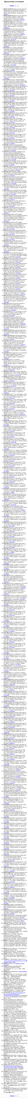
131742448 (12, 700)
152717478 (12, 610)
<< (17, 5)
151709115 (6, 652)
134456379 (6, 843)
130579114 (12, 408)
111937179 (18, 283)
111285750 (13, 504)
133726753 (12, 380)
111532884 (22, 85)
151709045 (6, 620)
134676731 (22, 414)
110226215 (6, 189)
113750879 (6, 832)
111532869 (12, 70)
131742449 (6, 695)
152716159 (6, 221)
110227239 (6, 328)
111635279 (12, 455)
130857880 (12, 111)
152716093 (12, 206)
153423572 (12, 138)
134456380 (6, 848)
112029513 (12, 476)
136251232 (6, 865)
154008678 (18, 770)
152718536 (12, 642)
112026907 (6, 796)
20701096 (6, 903)
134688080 (12, 897)
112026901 (6, 803)
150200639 (6, 732)
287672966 (6, 424)
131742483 (12, 526)
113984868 (12, 711)
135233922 (6, 558)
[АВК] (5, 963)
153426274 (12, 754)
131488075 (6, 706)
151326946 (12, 143)
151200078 (12, 90)
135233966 (12, 536)
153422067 (6, 671)
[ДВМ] (5, 974)
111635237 (18, 170)
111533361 (18, 288)
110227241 (12, 339)
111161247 (11, 460)
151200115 (12, 95)
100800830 (6, 499)
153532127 (12, 234)
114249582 (6, 563)
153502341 (12, 436)
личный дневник (22, 971)
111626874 (6, 358)
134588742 (12, 743)
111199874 (22, 510)
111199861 (11, 492)
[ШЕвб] (6, 984)
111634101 (6, 364)
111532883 (6, 78)
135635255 (6, 892)
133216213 (12, 690)
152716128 (12, 229)
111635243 (12, 133)
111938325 (12, 398)
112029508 (12, 482)
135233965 (12, 542)
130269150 (12, 716)
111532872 (13, 65)
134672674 (6, 53)
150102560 (12, 727)
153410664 (6, 302)
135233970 (12, 531)
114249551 (6, 582)
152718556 (12, 647)
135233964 (12, 547)
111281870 (12, 466)
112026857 (18, 790)
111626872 (22, 344)
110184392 (12, 722)
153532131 (6, 244)
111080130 (12, 106)
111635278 (12, 199)
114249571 (22, 599)
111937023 (18, 278)
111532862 (22, 58)
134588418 (12, 871)
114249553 (6, 568)
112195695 (12, 631)
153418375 (22, 323)
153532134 (12, 239)
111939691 (12, 552)
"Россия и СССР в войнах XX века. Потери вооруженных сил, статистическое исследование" (14, 994)
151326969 (13, 183)
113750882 (6, 822)
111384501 (6, 471)
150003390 (12, 913)
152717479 (12, 615)
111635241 (13, 150)
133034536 (6, 46)
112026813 (18, 776)
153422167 (18, 256)
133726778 (13, 386)
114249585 (22, 587)
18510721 (22, 917)
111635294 (6, 448)
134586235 (12, 887)
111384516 (6, 515)
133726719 (18, 375)
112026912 (12, 783)
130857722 (12, 370)
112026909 (12, 810)
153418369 (12, 315)
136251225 (6, 854)
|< (15, 5)
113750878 (6, 827)
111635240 (13, 159)
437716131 (12, 738)
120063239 (6, 27)
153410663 (13, 310)
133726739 (12, 881)
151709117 (6, 658)
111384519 (6, 520)
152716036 (12, 127)
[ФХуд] (5, 966)
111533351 (18, 262)
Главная (12, 5)
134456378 (6, 838)
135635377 (12, 748)
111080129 (12, 101)
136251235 (12, 860)
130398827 (6, 604)
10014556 (22, 19)
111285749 (6, 487)
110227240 (6, 334)
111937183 (22, 294)
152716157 (6, 213)
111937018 (18, 267)
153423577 (13, 194)
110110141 (13, 39)
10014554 (6, 14)
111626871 (6, 351)
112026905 (6, 816)
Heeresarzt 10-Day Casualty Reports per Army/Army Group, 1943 (13, 1067)
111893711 (6, 392)
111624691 (12, 165)
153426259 (12, 759)
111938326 (12, 403)
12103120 (22, 921)
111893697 (22, 34)
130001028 (12, 684)
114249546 (6, 251)
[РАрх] (5, 978)
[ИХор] (5, 971)
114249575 (6, 594)
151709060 (6, 626)
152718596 (18, 664)
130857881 (12, 117)
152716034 (12, 122)
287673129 (6, 419)
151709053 (6, 636)
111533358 (18, 272)
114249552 (6, 574)
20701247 (6, 908)
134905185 (13, 442)
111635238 (12, 175)
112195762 (12, 431)
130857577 (12, 876)
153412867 (6, 678)
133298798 (6, 764)
